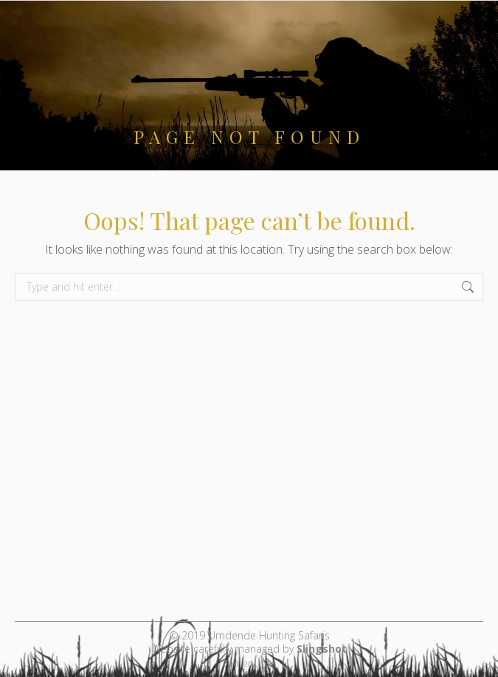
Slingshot (322, 649)
